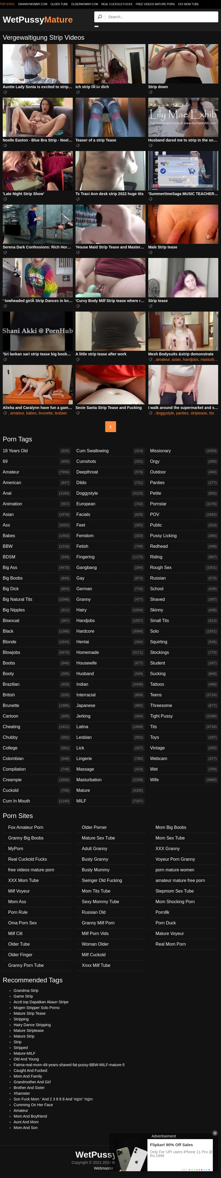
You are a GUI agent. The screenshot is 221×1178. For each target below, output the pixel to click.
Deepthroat (110, 472)
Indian (110, 684)
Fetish (110, 546)
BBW (37, 546)
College (37, 748)
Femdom (110, 536)
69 (37, 461)
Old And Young (26, 1059)
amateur (163, 359)
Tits (184, 727)
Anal (37, 493)
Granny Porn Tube (26, 965)
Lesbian (110, 737)
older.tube (59, 4)
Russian (184, 578)
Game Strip (23, 996)
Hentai (110, 642)
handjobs (190, 359)
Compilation (37, 769)
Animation (37, 504)
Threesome (184, 705)
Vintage (184, 748)
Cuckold (37, 790)
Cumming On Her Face (33, 1105)
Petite (184, 493)
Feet (110, 525)
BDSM (37, 557)
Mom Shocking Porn (175, 901)
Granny (110, 599)
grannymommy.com (32, 4)
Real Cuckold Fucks (116, 4)
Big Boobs (37, 578)
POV (184, 514)
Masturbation (110, 780)
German (110, 589)
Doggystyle (110, 493)
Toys (184, 737)
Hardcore (110, 631)
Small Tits (184, 620)
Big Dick (37, 589)
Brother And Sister (29, 1087)
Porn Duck (166, 923)
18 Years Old (37, 451)
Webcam (184, 758)
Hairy (110, 610)
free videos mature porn (155, 4)
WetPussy (38, 19)
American (37, 482)
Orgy (184, 461)
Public (184, 525)
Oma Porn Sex (22, 923)
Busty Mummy (95, 870)
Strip (18, 1042)
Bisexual (37, 620)
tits (211, 413)
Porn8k (162, 912)
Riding (184, 557)
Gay (110, 578)
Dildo (110, 482)
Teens (184, 695)
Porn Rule (18, 912)
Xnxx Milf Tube (96, 965)
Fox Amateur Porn (25, 827)
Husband (110, 673)
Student (184, 663)
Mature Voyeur (170, 933)
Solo (184, 631)
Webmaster (103, 1168)
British (37, 695)
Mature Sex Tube (98, 838)
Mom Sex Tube (170, 838)
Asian (37, 514)
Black (37, 631)
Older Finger (20, 954)
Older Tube (19, 944)
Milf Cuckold (93, 954)
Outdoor (184, 472)
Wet (184, 769)
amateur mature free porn (180, 880)
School (184, 589)
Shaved (184, 599)
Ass (37, 525)
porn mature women (175, 870)
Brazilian (37, 684)
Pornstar (184, 504)
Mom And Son (26, 1127)
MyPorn (15, 848)
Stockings (184, 652)
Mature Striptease (29, 1030)
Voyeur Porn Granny (175, 859)
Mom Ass (17, 901)
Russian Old (93, 912)
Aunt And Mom (26, 1122)
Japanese (110, 705)
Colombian (37, 758)
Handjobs (110, 620)
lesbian (61, 413)
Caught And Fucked (30, 1070)
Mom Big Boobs (171, 827)
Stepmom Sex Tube (175, 891)
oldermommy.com (84, 4)
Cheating (37, 727)
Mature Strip (24, 1036)
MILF (110, 801)
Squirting (184, 642)
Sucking (184, 673)
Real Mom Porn (171, 944)
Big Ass (37, 567)
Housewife (110, 663)
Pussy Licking (184, 536)
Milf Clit (15, 933)
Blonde (37, 642)
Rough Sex (184, 567)
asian (176, 359)
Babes (37, 536)
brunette (46, 413)
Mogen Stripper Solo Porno (37, 1007)
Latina (110, 727)
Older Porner (94, 827)
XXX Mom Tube (188, 4)
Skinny (184, 610)
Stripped (21, 1047)
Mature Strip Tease (30, 1013)
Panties (184, 482)
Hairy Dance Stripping (32, 1025)
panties (182, 413)
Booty (37, 673)
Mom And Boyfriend (30, 1116)
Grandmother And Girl (32, 1082)
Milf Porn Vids (95, 933)
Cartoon (37, 716)
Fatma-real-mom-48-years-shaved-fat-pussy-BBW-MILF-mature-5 (69, 1065)
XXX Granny (168, 848)
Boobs (37, 663)
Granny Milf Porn (98, 923)
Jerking (110, 716)
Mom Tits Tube (96, 891)
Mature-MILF (24, 1053)
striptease (198, 413)
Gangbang (110, 567)
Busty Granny (95, 859)
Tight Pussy (184, 716)
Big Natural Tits (37, 599)
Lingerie (110, 758)
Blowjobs (37, 652)
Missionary (184, 451)
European (110, 504)
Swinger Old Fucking (102, 880)
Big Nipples (37, 610)
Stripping (21, 1019)
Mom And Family (28, 1076)
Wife (184, 780)
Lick (110, 748)
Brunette (37, 705)
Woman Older (95, 944)
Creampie (37, 780)
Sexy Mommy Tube (100, 901)
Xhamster (22, 1093)
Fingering (110, 557)
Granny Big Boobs (26, 838)
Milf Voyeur (19, 891)
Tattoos (184, 684)
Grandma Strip (26, 990)
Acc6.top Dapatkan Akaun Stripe (41, 1002)
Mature (110, 790)
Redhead (184, 546)
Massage (110, 769)
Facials (110, 514)
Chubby (37, 737)
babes (31, 413)
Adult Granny (94, 848)
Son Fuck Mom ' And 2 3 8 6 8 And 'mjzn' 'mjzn (53, 1099)
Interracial (110, 695)
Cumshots (110, 461)
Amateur (37, 472)
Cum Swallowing (110, 451)
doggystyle (165, 413)
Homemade (110, 652)
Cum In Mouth (37, 801)
